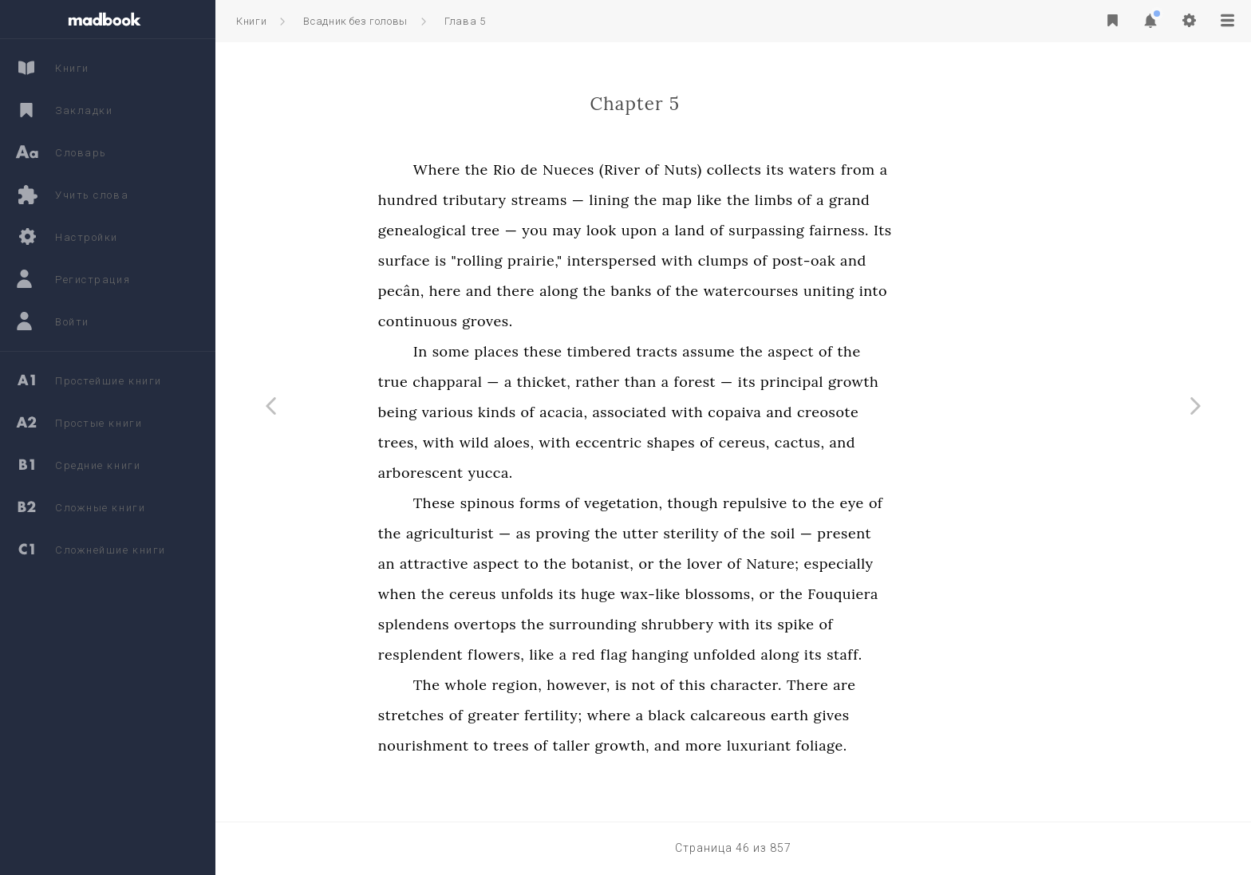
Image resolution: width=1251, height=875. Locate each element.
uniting (931, 291)
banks (733, 291)
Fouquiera (945, 594)
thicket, (646, 381)
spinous (589, 503)
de (632, 169)
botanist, (705, 563)
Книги (251, 21)
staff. (947, 654)
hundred (510, 200)
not (746, 685)
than (743, 381)
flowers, (598, 654)
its (877, 169)
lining (712, 200)
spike (898, 624)
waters (915, 169)
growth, (724, 745)
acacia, (665, 412)
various (549, 412)
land (792, 230)
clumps (825, 260)
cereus (574, 594)
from (960, 169)
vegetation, (725, 503)
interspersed (714, 260)
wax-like (753, 594)
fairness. (941, 230)
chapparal (549, 381)
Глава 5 (465, 21)
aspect (893, 351)
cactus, (902, 442)
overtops (587, 624)
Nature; (874, 563)
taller (674, 745)
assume (811, 351)
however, (680, 685)
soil (885, 533)
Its (985, 230)
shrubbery (780, 624)
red (686, 654)
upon (742, 230)
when (499, 594)
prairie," (637, 260)
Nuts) (784, 169)
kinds (599, 412)
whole (568, 685)
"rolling (579, 260)
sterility (794, 533)
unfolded (826, 654)
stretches (513, 715)
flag (716, 654)
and (955, 260)
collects (836, 169)
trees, (500, 442)
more (805, 745)
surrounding (694, 624)
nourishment (525, 745)
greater (596, 715)
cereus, (846, 442)
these (645, 351)
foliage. (923, 745)
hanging (762, 654)
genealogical (524, 230)
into (975, 291)
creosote (930, 412)
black (769, 715)
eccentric (710, 442)
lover (807, 563)
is (542, 260)
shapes (773, 442)
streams (641, 200)
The (529, 685)
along (660, 291)
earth (891, 715)
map (779, 200)
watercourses (853, 291)
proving (665, 533)
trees (613, 745)
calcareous (830, 715)
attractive (536, 563)
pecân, (503, 291)
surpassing (869, 230)
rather (699, 381)
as (625, 533)
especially (941, 563)
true (495, 381)
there (618, 291)
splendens (515, 624)
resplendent (522, 654)
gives (934, 715)
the (578, 169)
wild (576, 442)
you (637, 230)
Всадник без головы (355, 21)
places (599, 351)
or (748, 563)
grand (951, 200)
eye (954, 503)
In (522, 351)
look (704, 230)
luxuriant (861, 745)
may (669, 230)
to (902, 503)
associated (732, 412)
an (488, 563)
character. (849, 685)
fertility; (655, 715)
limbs (876, 200)
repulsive (857, 503)
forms (642, 503)
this (794, 685)
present (947, 533)
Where (538, 169)
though (795, 503)
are (946, 685)
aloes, (616, 442)
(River (722, 169)
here (547, 291)
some (553, 351)
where (711, 715)
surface (506, 260)
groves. (590, 321)
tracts (759, 351)
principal (893, 381)
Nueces (671, 169)
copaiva (837, 412)
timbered (701, 351)
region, (619, 685)
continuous (520, 321)
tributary (577, 200)
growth (955, 381)
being (499, 412)
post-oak (905, 260)
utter (743, 533)
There (909, 685)
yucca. (592, 472)
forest (797, 381)
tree (588, 230)
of (755, 169)
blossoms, (822, 594)
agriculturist (552, 533)
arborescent (523, 472)
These (536, 503)
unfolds (629, 594)
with (779, 260)
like (811, 200)
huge (700, 594)
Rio (606, 169)
